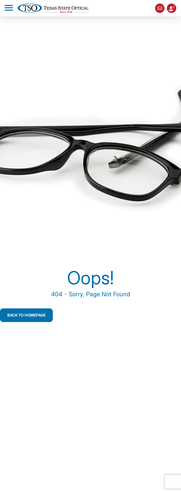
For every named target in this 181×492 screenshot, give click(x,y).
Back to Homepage (26, 315)
